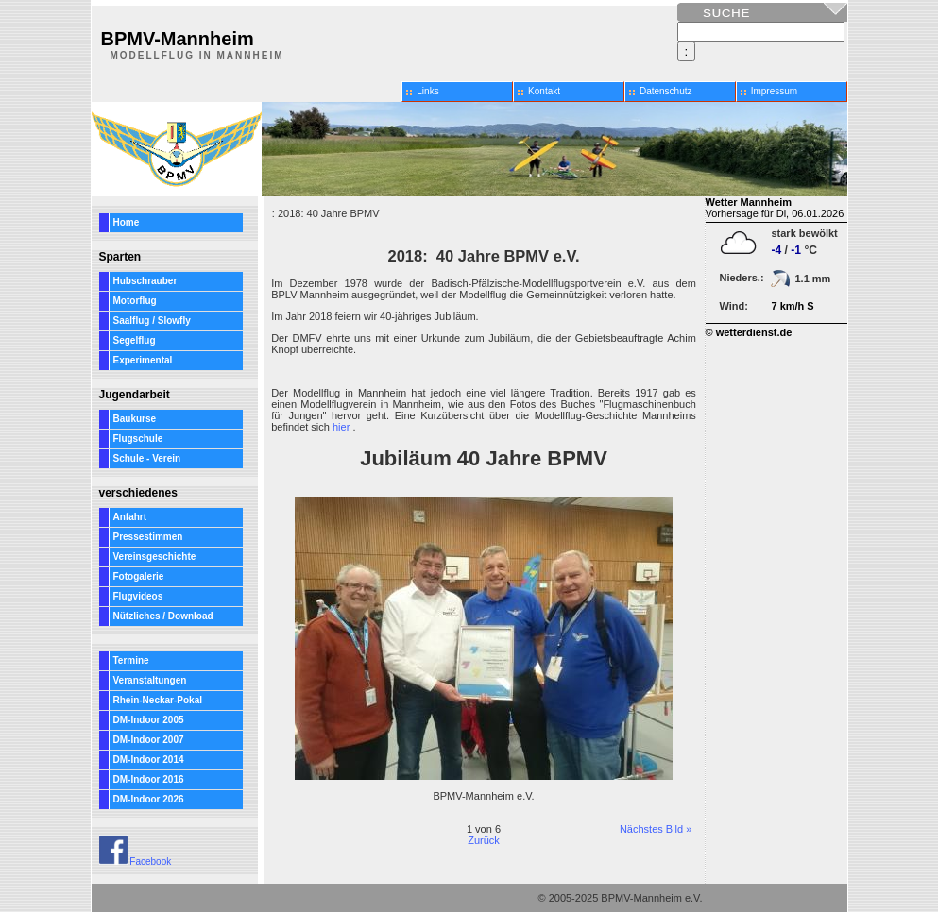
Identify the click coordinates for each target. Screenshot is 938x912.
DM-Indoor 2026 (148, 799)
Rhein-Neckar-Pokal (157, 700)
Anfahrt (130, 517)
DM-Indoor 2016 (148, 779)
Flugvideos (138, 596)
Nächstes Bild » (655, 829)
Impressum (774, 91)
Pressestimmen (148, 537)
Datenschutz (666, 91)
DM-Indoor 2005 (148, 720)
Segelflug (134, 340)
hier (341, 426)
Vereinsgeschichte (154, 556)
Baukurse (135, 419)
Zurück (484, 840)
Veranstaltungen (150, 680)
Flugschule (138, 438)
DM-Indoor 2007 (148, 740)
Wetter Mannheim (749, 202)
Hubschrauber (145, 281)
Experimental (143, 360)
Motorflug (135, 301)
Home (126, 222)
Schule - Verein (147, 458)
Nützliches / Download (163, 616)
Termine (131, 660)
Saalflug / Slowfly (152, 320)
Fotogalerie (138, 576)
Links (427, 91)
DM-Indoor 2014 (148, 759)
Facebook (135, 861)
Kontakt (544, 91)
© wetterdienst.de (749, 332)
